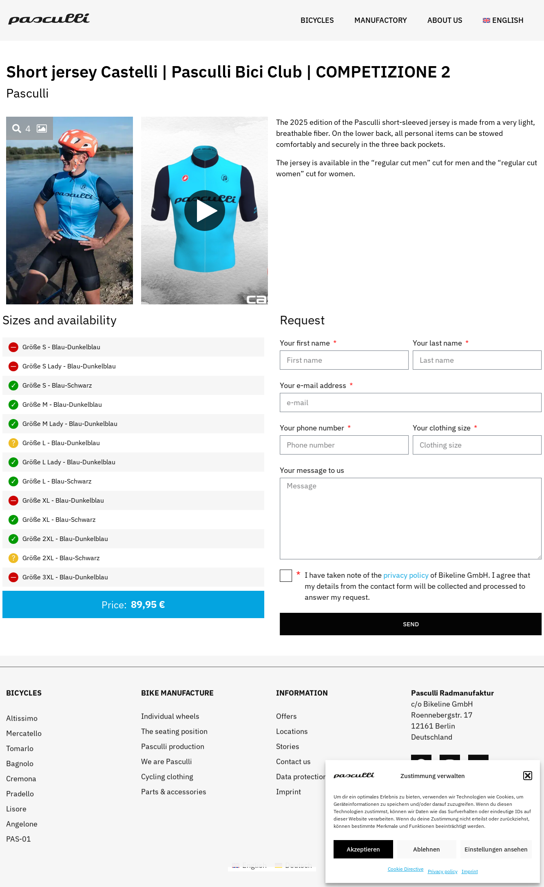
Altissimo (22, 818)
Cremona (21, 879)
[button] (528, 776)
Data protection (301, 877)
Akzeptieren (363, 849)
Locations (292, 831)
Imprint (470, 871)
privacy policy (485, 575)
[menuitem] (505, 20)
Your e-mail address (393, 385)
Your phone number (392, 427)
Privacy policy (443, 871)
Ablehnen (426, 849)
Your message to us (391, 470)
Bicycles (319, 20)
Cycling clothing (167, 877)
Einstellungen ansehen (496, 849)
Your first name (385, 343)
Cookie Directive (406, 869)
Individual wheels (170, 816)
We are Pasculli (166, 862)
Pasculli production (172, 847)
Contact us (293, 862)
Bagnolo (19, 864)
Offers (286, 816)
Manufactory (382, 20)
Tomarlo (19, 849)
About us (447, 20)
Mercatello (24, 833)
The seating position (174, 831)
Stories (287, 847)
